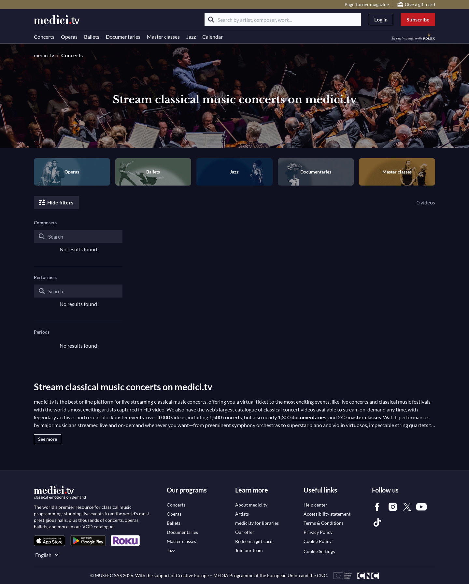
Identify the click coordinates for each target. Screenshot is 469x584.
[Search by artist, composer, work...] (283, 19)
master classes (364, 417)
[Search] (211, 19)
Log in (381, 19)
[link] (49, 540)
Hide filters (55, 202)
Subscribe (418, 19)
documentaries (308, 417)
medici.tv (44, 55)
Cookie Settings (319, 551)
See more (47, 439)
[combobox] (78, 241)
